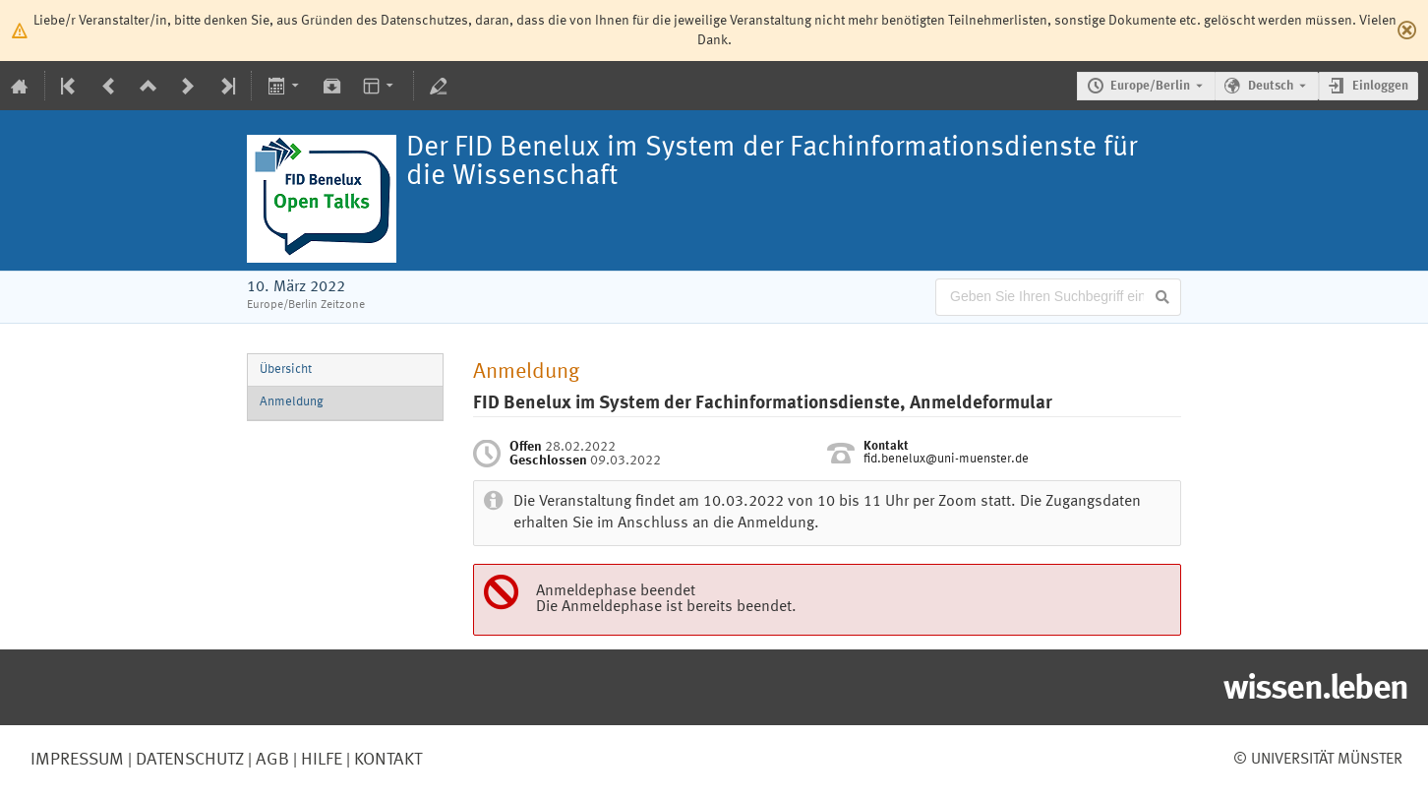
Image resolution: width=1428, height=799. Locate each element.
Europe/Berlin (1150, 86)
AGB (270, 759)
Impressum (77, 759)
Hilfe (319, 759)
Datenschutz (188, 759)
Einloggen (1380, 86)
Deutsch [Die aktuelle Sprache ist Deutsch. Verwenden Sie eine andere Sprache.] (1270, 86)
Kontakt (388, 759)
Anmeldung (292, 402)
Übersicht (286, 369)
